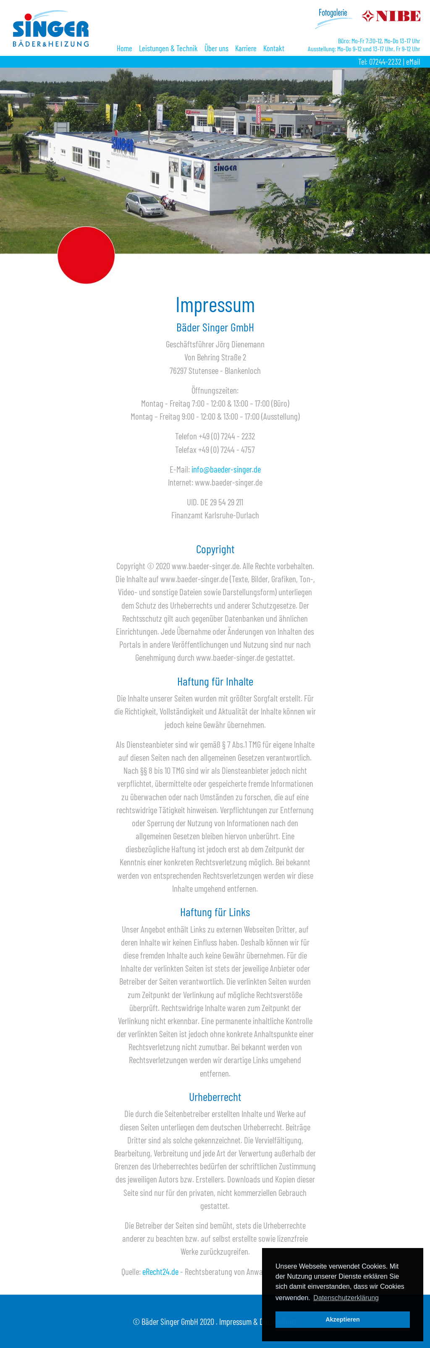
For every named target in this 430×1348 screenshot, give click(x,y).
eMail (413, 61)
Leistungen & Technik (168, 48)
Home (124, 48)
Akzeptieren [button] (342, 1319)
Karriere (246, 48)
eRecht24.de (160, 1271)
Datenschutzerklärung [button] (346, 1297)
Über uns (216, 48)
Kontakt (273, 48)
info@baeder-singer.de (226, 469)
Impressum (235, 1321)
